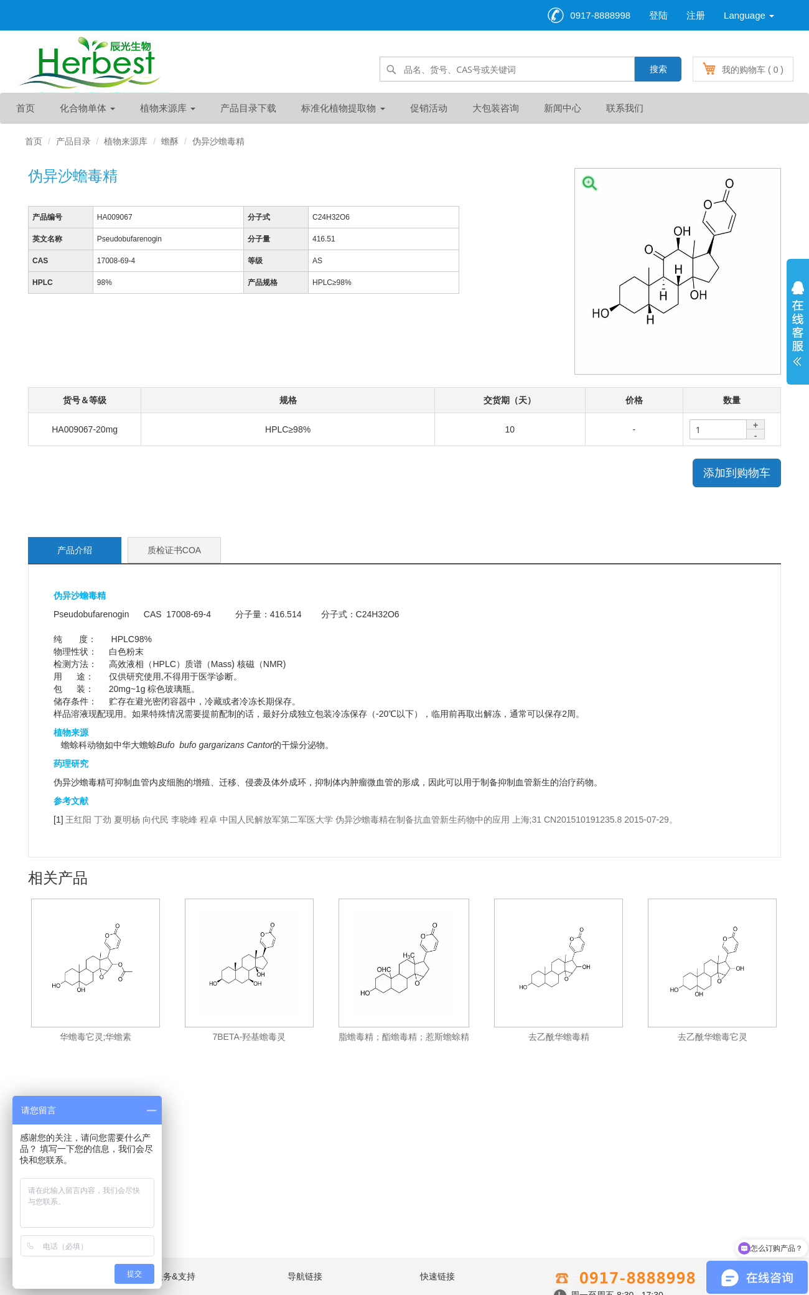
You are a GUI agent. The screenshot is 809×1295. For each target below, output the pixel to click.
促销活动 (428, 108)
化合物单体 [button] (87, 108)
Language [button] (749, 15)
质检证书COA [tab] (174, 550)
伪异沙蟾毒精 (218, 141)
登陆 (658, 15)
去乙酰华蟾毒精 (558, 1037)
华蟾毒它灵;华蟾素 (96, 1037)
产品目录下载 (248, 108)
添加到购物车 (736, 473)
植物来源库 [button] (167, 108)
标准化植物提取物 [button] (343, 108)
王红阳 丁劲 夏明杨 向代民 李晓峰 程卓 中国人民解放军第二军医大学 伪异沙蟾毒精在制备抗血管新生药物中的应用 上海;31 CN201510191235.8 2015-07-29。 (371, 820)
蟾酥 (170, 141)
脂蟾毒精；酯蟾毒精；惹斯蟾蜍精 (404, 1037)
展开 (798, 326)
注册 (695, 15)
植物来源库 (125, 141)
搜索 (658, 69)
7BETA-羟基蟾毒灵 (249, 1037)
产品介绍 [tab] (74, 550)
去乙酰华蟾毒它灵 (712, 1037)
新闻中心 (562, 108)
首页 (25, 108)
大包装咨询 (495, 108)
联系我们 (624, 108)
